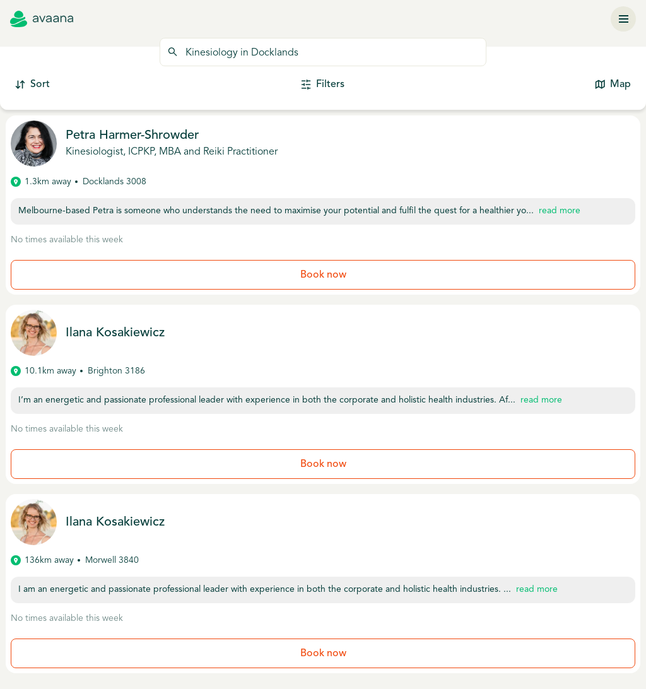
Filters (322, 85)
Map (613, 85)
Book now (323, 275)
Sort (32, 85)
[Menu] (623, 19)
